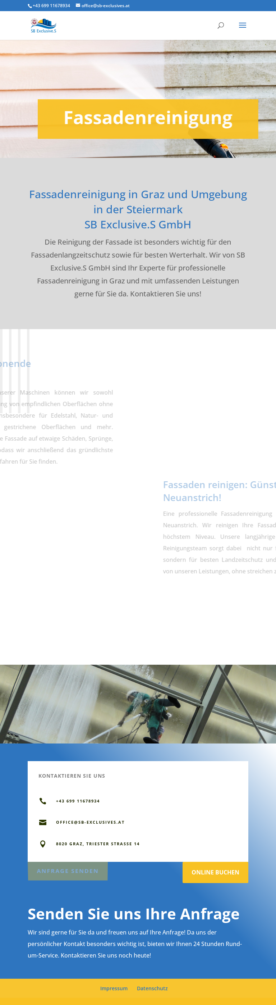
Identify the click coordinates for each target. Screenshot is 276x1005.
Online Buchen (215, 872)
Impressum (114, 988)
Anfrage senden (67, 870)
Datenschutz (152, 988)
